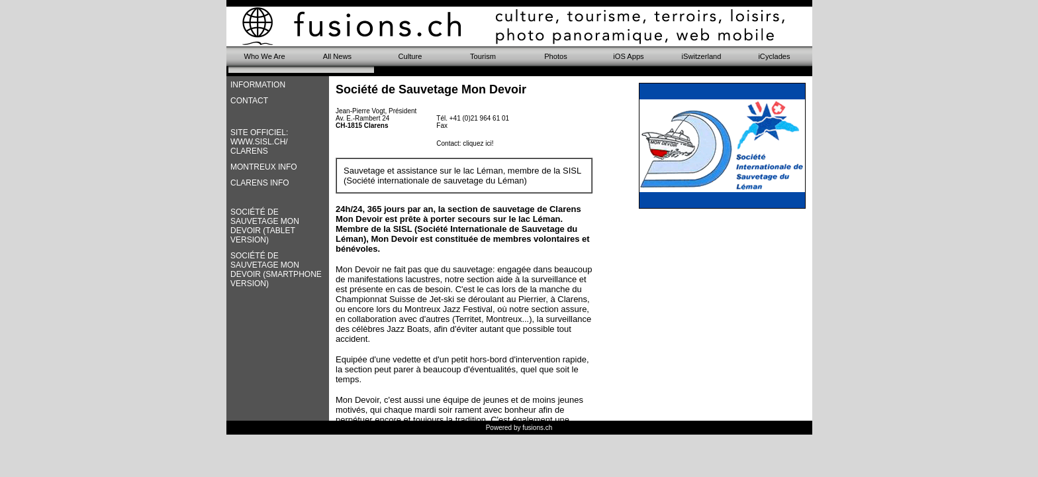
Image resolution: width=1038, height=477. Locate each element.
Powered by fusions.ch (519, 427)
